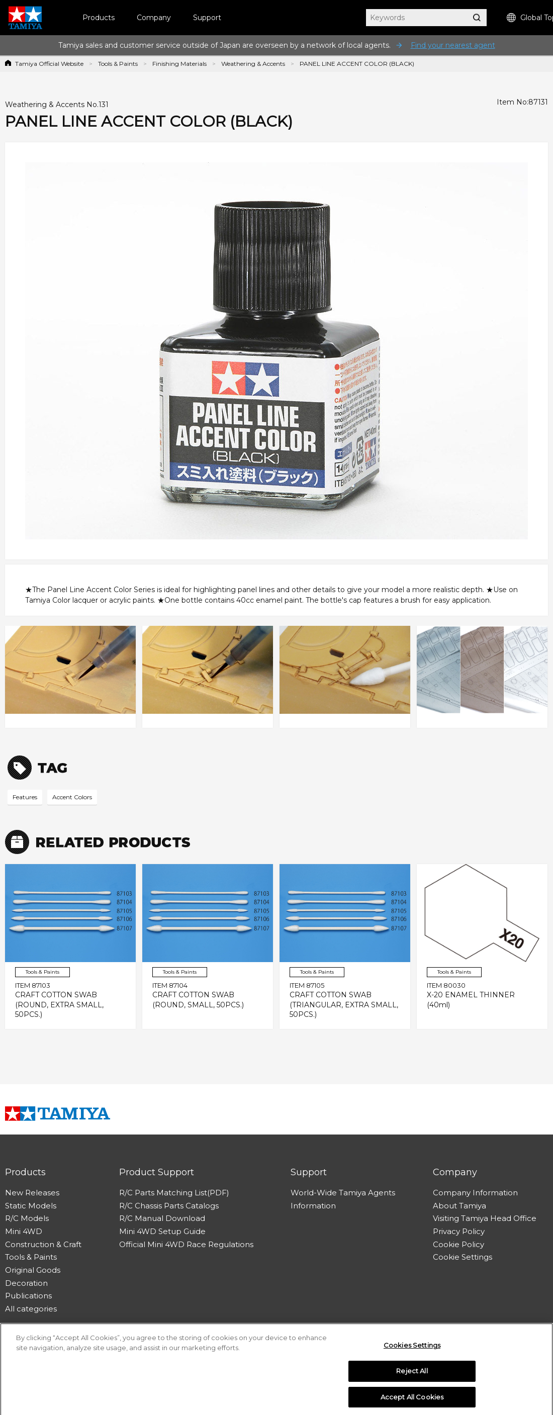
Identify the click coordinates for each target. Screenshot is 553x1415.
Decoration (26, 1283)
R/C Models (27, 1218)
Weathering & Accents (253, 63)
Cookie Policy (458, 1244)
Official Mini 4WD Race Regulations (186, 1244)
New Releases (32, 1192)
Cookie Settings (462, 1257)
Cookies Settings (412, 1349)
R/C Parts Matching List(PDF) (174, 1192)
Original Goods (32, 1270)
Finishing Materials (179, 63)
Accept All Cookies (412, 1400)
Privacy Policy (459, 1231)
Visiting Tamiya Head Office (484, 1218)
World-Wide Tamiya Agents (343, 1192)
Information (313, 1205)
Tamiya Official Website (49, 63)
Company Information (475, 1192)
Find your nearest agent (453, 45)
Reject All (411, 1375)
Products (98, 17)
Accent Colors (72, 797)
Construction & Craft (43, 1244)
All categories (31, 1308)
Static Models (30, 1205)
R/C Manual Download (162, 1218)
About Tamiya (459, 1205)
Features (25, 797)
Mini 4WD (23, 1231)
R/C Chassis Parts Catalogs (169, 1205)
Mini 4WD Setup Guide (162, 1231)
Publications (28, 1295)
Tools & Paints (118, 63)
